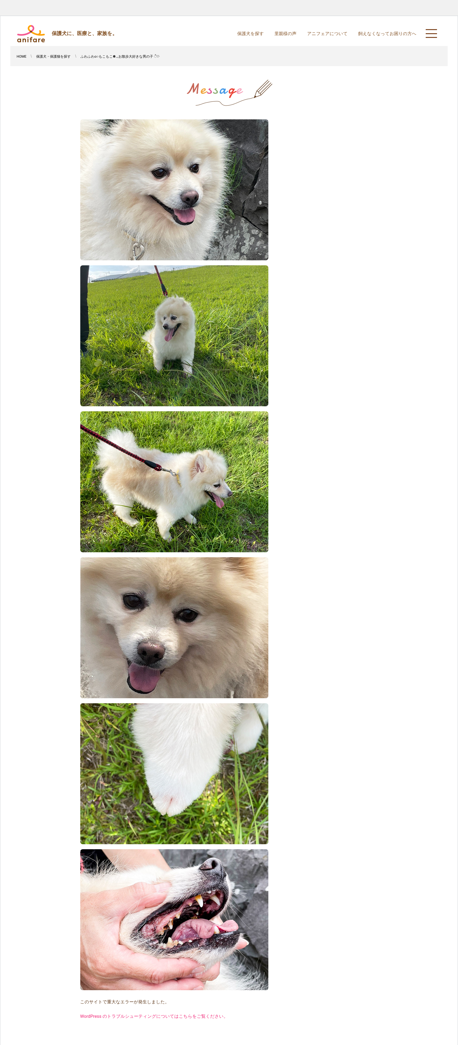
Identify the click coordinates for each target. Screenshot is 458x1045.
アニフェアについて (327, 33)
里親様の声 (285, 33)
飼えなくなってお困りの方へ (387, 33)
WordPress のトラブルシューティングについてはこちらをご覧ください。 (154, 1016)
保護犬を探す (250, 33)
